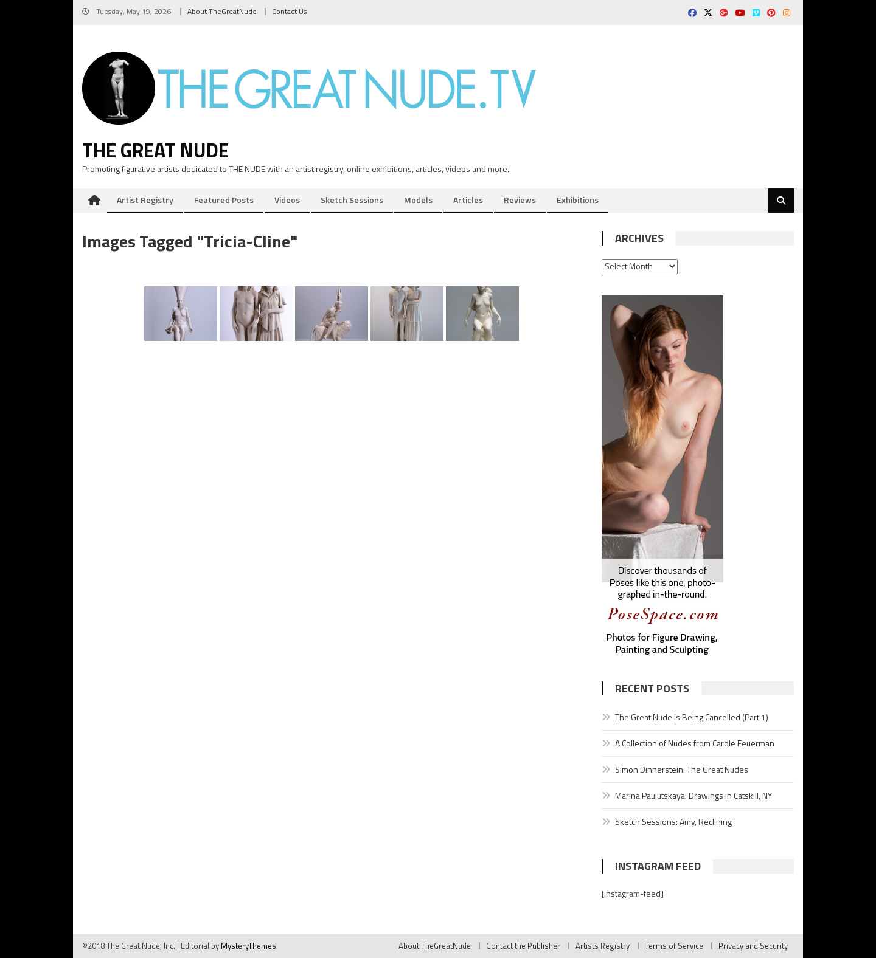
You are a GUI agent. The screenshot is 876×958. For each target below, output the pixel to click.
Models (418, 199)
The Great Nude (155, 150)
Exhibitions (578, 199)
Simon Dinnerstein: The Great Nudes (681, 769)
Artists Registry (602, 946)
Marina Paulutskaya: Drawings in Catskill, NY (693, 795)
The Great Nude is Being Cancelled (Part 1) (691, 717)
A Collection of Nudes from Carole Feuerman (694, 743)
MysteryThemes (248, 946)
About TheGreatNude (222, 11)
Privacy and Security (753, 946)
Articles (468, 199)
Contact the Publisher (523, 946)
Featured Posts (224, 199)
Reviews (520, 199)
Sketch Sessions (352, 199)
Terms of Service (674, 946)
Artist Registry (145, 199)
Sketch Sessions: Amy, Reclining (673, 821)
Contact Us (289, 11)
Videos (287, 199)
